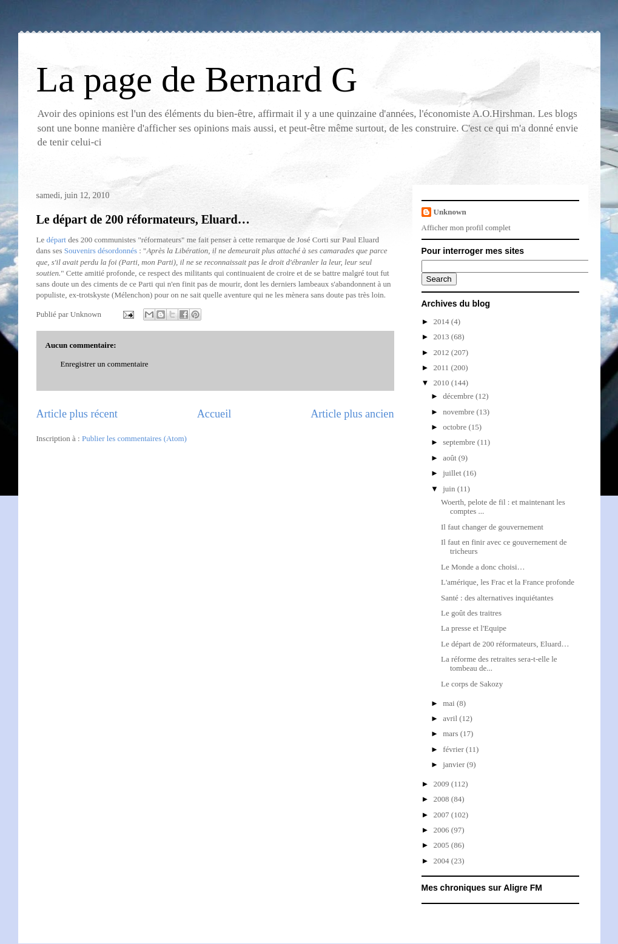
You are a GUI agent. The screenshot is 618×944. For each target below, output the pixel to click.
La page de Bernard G (197, 79)
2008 (442, 798)
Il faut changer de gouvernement (492, 526)
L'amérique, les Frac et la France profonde (507, 582)
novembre (459, 411)
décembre (459, 396)
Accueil (214, 414)
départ (55, 239)
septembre (460, 442)
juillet (453, 472)
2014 (442, 321)
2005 (442, 844)
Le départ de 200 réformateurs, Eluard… (143, 219)
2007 (442, 814)
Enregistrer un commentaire (105, 363)
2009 (442, 783)
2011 (442, 367)
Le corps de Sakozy (472, 683)
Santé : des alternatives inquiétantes (497, 597)
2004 (442, 860)
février (454, 749)
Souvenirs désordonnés (100, 250)
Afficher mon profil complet (466, 227)
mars (451, 733)
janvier (454, 764)
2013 (442, 336)
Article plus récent (77, 414)
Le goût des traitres (471, 612)
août (450, 457)
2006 (442, 829)
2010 (442, 382)
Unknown (450, 211)
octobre (455, 426)
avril (451, 718)
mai (450, 703)
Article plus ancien (352, 414)
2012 (442, 352)
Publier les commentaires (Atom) (134, 438)
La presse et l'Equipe (473, 628)
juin (450, 488)
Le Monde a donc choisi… (483, 566)
